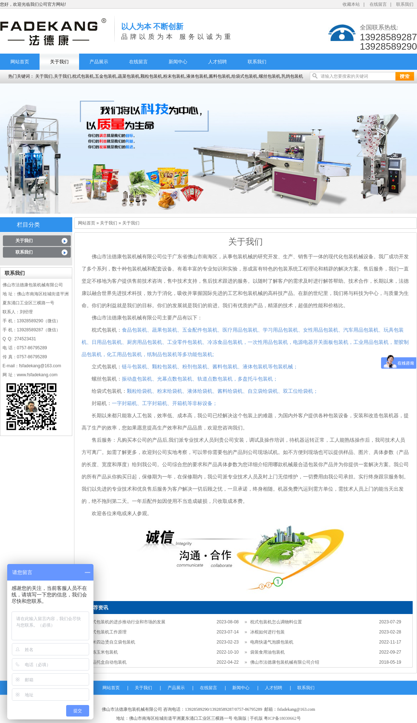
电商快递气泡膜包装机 (271, 642)
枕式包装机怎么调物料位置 (276, 621)
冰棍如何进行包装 (267, 632)
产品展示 (99, 61)
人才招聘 (217, 61)
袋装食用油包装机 (267, 652)
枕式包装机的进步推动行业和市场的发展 (126, 621)
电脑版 (240, 718)
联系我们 (404, 4)
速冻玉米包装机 (103, 652)
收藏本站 (351, 4)
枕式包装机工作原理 (107, 632)
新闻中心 (178, 61)
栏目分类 (28, 225)
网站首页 (19, 61)
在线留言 (378, 4)
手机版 (256, 718)
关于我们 (59, 61)
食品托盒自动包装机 (107, 662)
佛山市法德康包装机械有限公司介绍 (284, 662)
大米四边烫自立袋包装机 (111, 642)
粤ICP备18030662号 (282, 718)
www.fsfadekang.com (37, 374)
